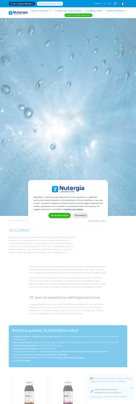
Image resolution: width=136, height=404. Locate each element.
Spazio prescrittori (50, 4)
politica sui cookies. (74, 209)
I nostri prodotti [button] (41, 10)
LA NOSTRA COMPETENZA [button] (68, 10)
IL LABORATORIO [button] (94, 10)
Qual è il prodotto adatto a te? (78, 15)
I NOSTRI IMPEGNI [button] (115, 10)
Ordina (98, 3)
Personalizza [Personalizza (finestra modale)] (80, 215)
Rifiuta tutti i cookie (96, 220)
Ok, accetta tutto (59, 215)
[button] (110, 3)
